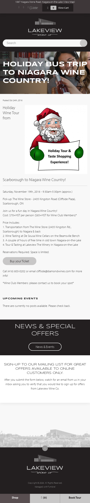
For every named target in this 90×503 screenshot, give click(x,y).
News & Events (45, 347)
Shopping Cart (48, 8)
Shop (15, 497)
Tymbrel (51, 486)
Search (83, 43)
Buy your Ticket (19, 261)
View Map (69, 1)
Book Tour (75, 497)
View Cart (63, 7)
